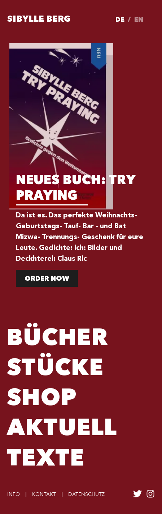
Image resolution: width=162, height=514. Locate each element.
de (119, 20)
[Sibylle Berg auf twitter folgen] (137, 496)
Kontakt (44, 494)
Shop (42, 399)
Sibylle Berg (38, 19)
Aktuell (62, 429)
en (138, 20)
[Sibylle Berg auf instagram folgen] (150, 496)
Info (13, 494)
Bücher (57, 339)
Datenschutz (86, 494)
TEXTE (45, 459)
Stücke (55, 369)
